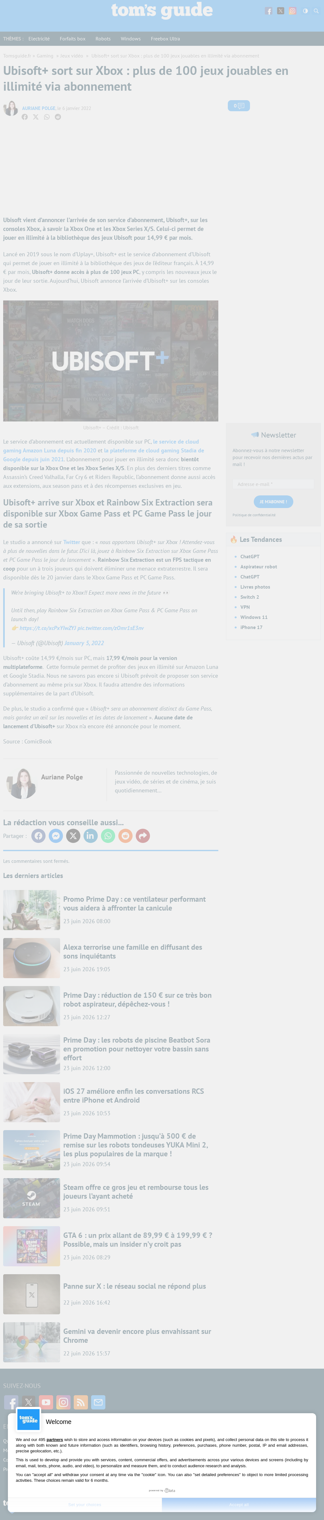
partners (55, 1439)
